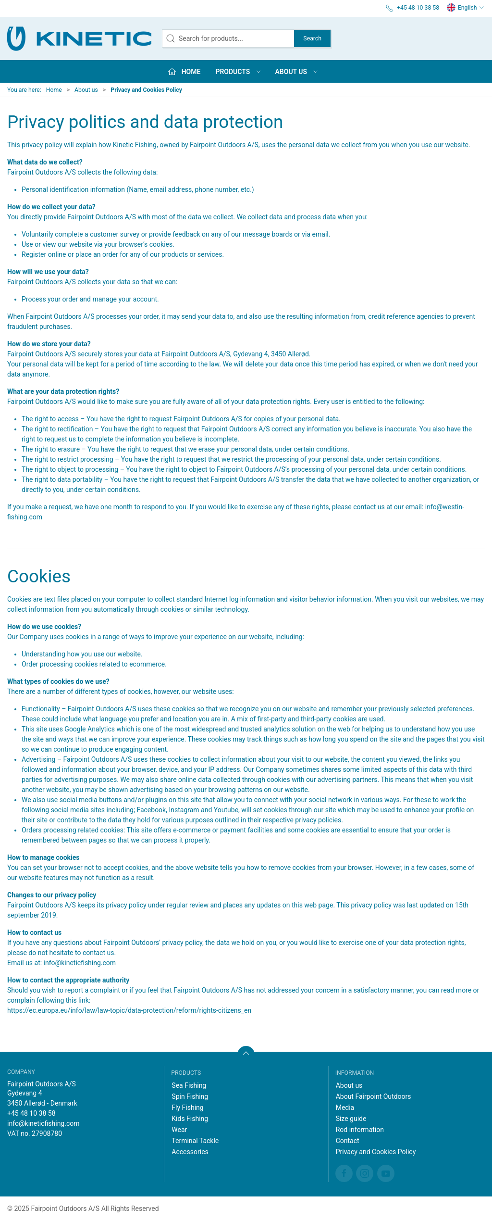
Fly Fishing (187, 1107)
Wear (179, 1129)
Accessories (190, 1152)
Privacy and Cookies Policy (376, 1152)
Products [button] (238, 72)
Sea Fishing (189, 1085)
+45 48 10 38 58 (31, 1113)
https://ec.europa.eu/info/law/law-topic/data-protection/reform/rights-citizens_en (129, 1010)
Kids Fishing (190, 1118)
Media (345, 1107)
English (465, 7)
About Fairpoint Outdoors (373, 1096)
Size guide (351, 1118)
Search (312, 38)
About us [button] (297, 72)
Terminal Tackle (195, 1141)
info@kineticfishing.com (80, 963)
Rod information (360, 1129)
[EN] (79, 38)
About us (86, 90)
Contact (347, 1141)
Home (54, 90)
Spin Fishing (190, 1096)
